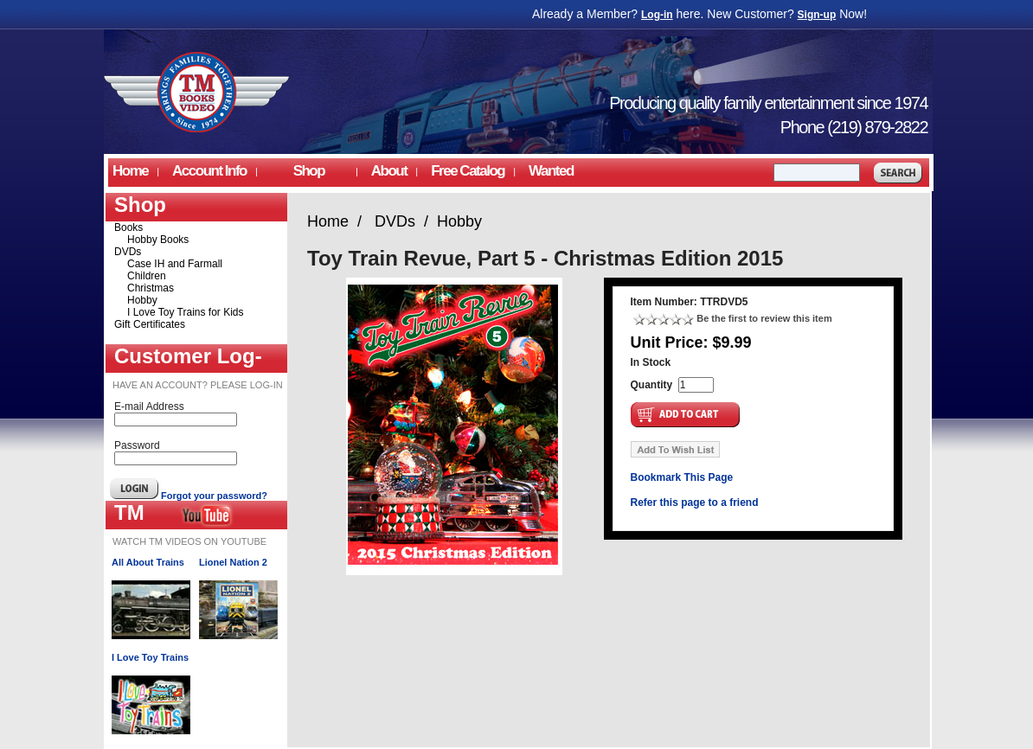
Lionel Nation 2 (233, 562)
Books (128, 227)
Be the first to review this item (763, 318)
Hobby (142, 300)
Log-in (657, 15)
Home (130, 171)
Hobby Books (158, 240)
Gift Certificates (149, 324)
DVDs (127, 252)
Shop (309, 171)
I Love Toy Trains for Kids (185, 312)
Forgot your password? (214, 495)
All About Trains (148, 562)
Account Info (209, 171)
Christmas (150, 288)
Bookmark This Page (682, 477)
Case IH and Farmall (174, 264)
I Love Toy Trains (150, 657)
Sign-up (817, 15)
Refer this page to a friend (695, 502)
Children (146, 276)
